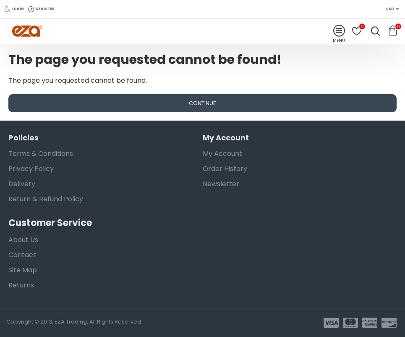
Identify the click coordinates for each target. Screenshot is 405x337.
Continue (202, 103)
